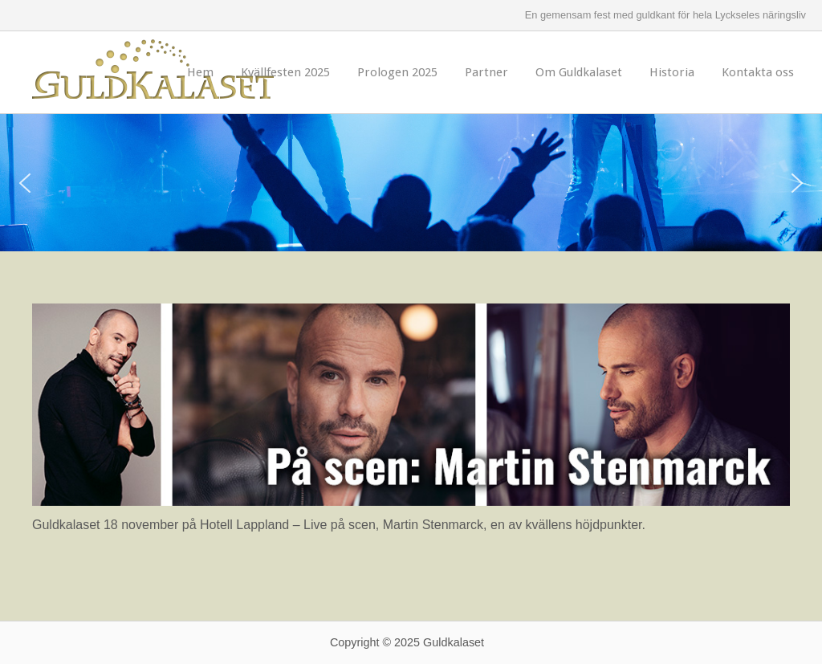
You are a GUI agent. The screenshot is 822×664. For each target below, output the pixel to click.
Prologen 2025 (397, 72)
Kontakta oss (758, 72)
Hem (200, 72)
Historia (671, 72)
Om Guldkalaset (578, 72)
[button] (25, 183)
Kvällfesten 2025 (285, 72)
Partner (486, 72)
